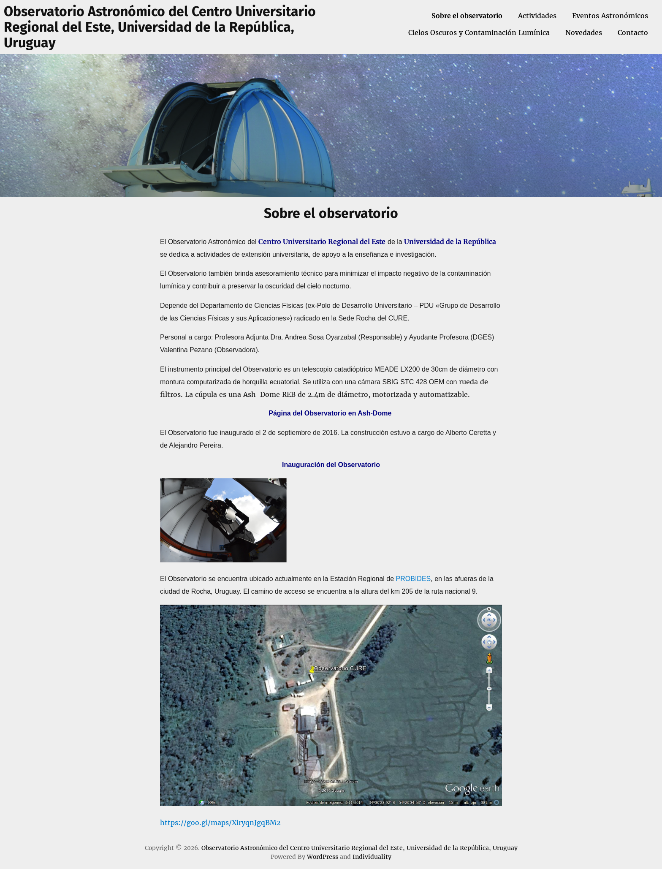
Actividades (537, 15)
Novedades (583, 32)
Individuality (372, 857)
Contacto (633, 32)
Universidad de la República (450, 241)
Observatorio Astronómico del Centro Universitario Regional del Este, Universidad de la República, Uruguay (160, 27)
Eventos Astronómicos (610, 15)
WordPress (322, 857)
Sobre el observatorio (466, 15)
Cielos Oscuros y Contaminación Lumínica (479, 32)
